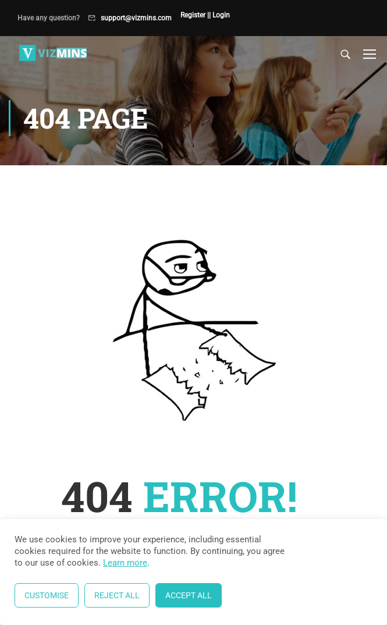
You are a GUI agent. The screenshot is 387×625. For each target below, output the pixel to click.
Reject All (117, 595)
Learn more (125, 562)
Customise (46, 595)
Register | (194, 15)
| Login (219, 15)
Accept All (188, 595)
